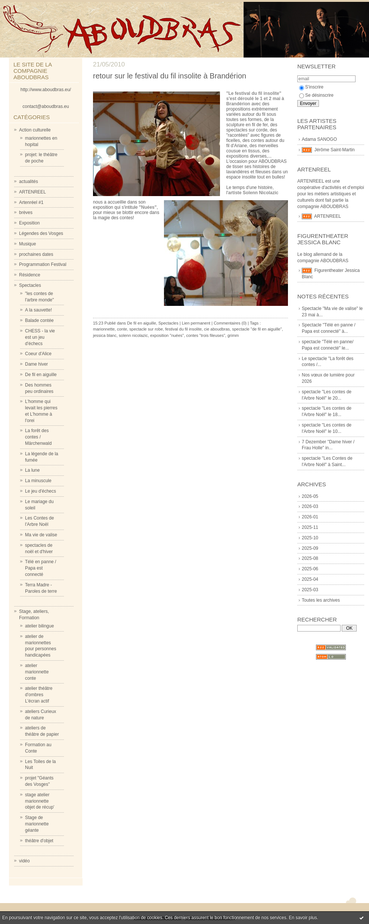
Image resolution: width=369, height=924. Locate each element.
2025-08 (310, 558)
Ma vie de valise (41, 534)
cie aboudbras (217, 329)
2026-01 (310, 517)
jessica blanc (105, 335)
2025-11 (310, 527)
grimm (233, 335)
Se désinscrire (316, 95)
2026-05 (310, 496)
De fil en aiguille (41, 374)
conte (122, 329)
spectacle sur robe (146, 329)
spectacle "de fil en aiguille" (257, 329)
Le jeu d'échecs (40, 491)
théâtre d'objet (39, 840)
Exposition (29, 223)
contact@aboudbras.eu (45, 106)
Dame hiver (36, 364)
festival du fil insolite (183, 329)
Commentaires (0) (230, 323)
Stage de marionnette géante (37, 824)
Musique (27, 243)
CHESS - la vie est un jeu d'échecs (40, 337)
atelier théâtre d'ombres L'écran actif (38, 695)
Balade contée (39, 320)
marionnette (104, 329)
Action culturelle (35, 130)
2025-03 (310, 589)
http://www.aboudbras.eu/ (46, 89)
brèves (25, 212)
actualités (28, 181)
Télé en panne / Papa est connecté (40, 568)
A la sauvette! (38, 310)
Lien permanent (196, 323)
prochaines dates (36, 254)
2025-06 (310, 568)
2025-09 (310, 548)
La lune (32, 470)
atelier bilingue (39, 626)
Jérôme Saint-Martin (334, 149)
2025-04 (310, 579)
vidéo (24, 860)
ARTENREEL (32, 192)
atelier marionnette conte (37, 672)
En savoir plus (303, 917)
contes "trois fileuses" (205, 335)
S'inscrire (311, 87)
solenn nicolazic (133, 335)
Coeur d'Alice (38, 353)
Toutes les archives (321, 600)
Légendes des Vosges (41, 233)
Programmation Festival (42, 264)
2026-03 (310, 506)
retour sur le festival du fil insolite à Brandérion (169, 76)
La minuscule (38, 480)
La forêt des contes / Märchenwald (38, 437)
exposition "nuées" (167, 335)
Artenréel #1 (31, 202)
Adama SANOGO (319, 139)
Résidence (29, 274)
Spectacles (30, 285)
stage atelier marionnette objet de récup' (39, 801)
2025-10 (310, 537)
